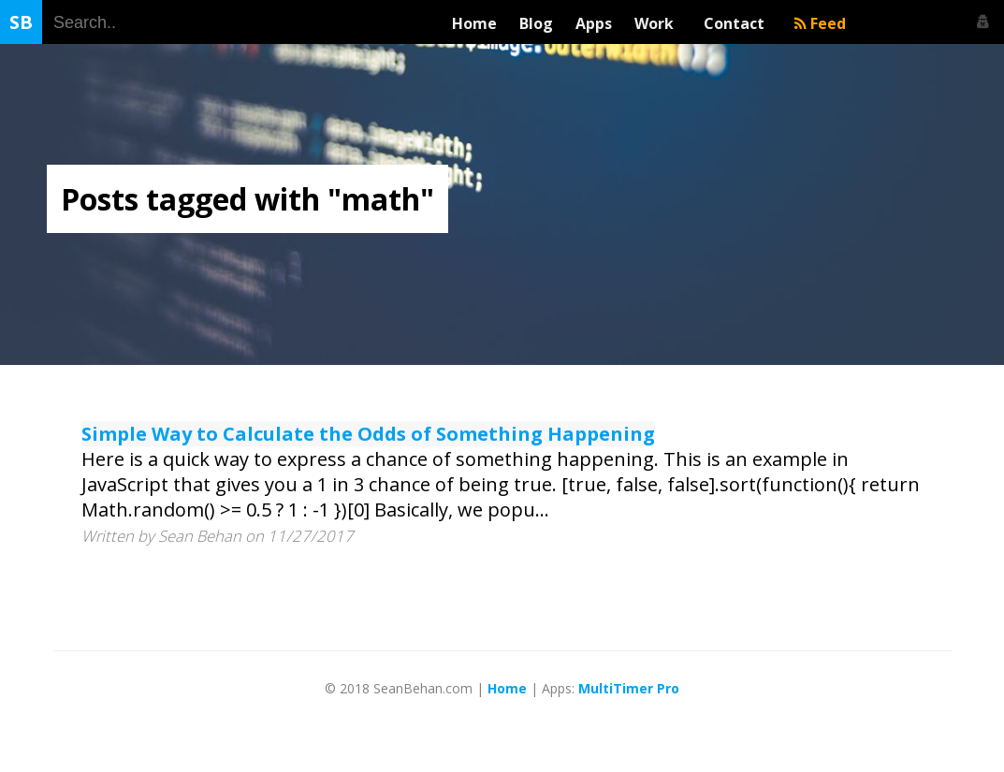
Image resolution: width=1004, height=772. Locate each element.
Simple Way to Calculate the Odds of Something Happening (368, 433)
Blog (536, 23)
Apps (593, 23)
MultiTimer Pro (628, 688)
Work (657, 23)
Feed (820, 23)
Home (474, 23)
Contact (738, 23)
